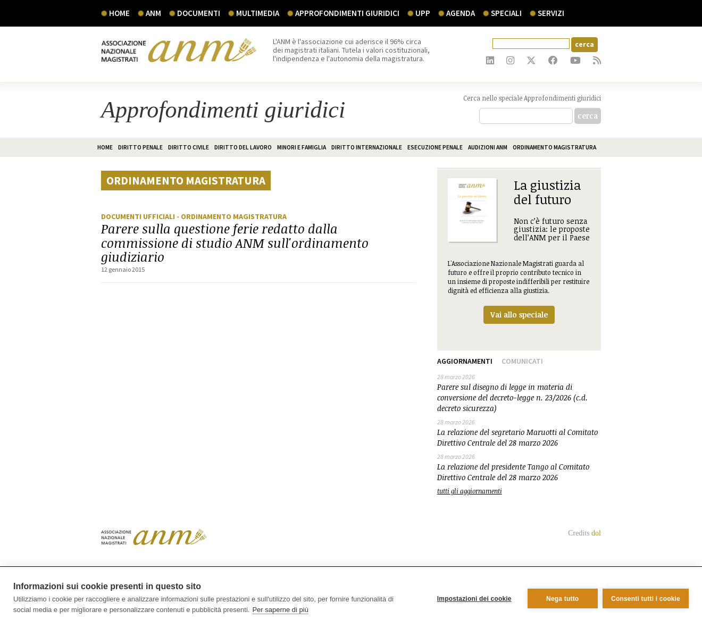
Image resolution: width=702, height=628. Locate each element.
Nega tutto (560, 597)
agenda (460, 13)
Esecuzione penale (435, 147)
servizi (551, 13)
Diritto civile (188, 147)
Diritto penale (140, 147)
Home (119, 13)
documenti (198, 13)
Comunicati (522, 361)
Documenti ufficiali (139, 216)
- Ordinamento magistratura (232, 216)
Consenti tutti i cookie (645, 597)
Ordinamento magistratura (554, 147)
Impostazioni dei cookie (471, 597)
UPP (422, 13)
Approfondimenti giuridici (347, 13)
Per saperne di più (280, 610)
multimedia (257, 13)
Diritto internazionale (366, 147)
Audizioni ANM (487, 147)
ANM (153, 13)
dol (596, 533)
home (105, 147)
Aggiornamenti (464, 361)
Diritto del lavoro (243, 147)
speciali (506, 13)
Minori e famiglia (301, 147)
